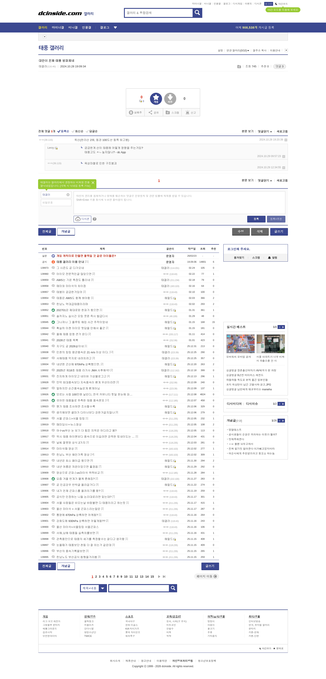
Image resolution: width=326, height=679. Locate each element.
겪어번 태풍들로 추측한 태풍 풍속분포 (78, 400)
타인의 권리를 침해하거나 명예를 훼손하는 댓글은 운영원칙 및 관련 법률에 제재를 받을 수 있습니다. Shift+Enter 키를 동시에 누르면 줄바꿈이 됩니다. (134, 197)
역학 (169, 636)
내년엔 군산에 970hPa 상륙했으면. (76, 364)
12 (136, 576)
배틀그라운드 (50, 628)
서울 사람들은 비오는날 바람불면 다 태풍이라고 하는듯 (88, 503)
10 (126, 576)
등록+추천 (276, 219)
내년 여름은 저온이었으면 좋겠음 (75, 466)
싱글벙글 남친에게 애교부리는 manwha (249, 389)
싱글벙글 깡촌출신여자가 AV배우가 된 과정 (251, 370)
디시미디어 (234, 404)
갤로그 (226, 3)
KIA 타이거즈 (132, 628)
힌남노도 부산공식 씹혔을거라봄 (74, 557)
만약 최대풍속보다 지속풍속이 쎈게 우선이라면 (83, 382)
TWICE (88, 636)
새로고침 (282, 131)
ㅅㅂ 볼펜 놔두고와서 (241, 444)
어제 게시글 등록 (255, 27)
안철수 (170, 628)
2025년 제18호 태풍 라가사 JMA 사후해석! (80, 370)
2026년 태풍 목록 (65, 340)
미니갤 (207, 3)
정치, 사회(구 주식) (177, 621)
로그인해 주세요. (238, 249)
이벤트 (248, 3)
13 (142, 576)
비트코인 (171, 625)
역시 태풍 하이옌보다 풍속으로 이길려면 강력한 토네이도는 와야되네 (93, 436)
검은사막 (47, 632)
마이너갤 (197, 3)
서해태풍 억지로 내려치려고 (71, 358)
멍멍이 (211, 621)
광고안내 (146, 660)
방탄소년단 (90, 632)
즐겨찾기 (239, 257)
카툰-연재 (254, 632)
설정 (220, 50)
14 (147, 576)
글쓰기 (278, 231)
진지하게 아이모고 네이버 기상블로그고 (79, 376)
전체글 (46, 231)
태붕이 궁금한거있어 (67, 292)
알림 (272, 257)
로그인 (268, 4)
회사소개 (115, 660)
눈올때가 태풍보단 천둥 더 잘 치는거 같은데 (81, 545)
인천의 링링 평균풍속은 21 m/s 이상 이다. (80, 352)
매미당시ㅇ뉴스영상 (67, 424)
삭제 (285, 140)
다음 (159, 576)
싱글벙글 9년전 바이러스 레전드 (245, 375)
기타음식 (212, 636)
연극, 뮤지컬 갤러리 (259, 625)
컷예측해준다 (236, 439)
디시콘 (258, 3)
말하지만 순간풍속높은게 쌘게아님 (76, 388)
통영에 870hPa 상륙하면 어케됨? (75, 515)
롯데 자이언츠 (132, 632)
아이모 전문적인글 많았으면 (71, 274)
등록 (256, 219)
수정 (241, 231)
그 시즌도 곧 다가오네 (68, 268)
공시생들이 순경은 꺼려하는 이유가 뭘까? (253, 434)
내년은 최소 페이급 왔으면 (71, 460)
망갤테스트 (235, 429)
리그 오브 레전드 (52, 621)
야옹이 (211, 625)
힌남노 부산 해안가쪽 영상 (71, 454)
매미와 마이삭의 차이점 (69, 286)
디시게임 (237, 3)
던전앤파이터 (50, 636)
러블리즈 (89, 625)
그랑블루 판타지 (51, 625)
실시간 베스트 (236, 327)
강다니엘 (89, 628)
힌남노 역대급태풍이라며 (70, 304)
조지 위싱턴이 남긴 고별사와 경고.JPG (248, 384)
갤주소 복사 (259, 50)
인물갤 (217, 3)
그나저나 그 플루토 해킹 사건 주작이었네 (80, 322)
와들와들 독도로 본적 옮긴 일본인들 (247, 379)
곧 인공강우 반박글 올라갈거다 (73, 484)
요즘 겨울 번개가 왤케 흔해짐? (73, 478)
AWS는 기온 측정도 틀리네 (71, 280)
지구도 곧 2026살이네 (68, 346)
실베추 (135, 112)
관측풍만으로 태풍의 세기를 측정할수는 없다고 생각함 (88, 539)
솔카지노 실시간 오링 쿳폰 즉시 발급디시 (80, 316)
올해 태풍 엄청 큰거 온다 (69, 334)
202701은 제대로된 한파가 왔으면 (75, 310)
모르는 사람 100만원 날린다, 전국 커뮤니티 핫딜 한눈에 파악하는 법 (93, 394)
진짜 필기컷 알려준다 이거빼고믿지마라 (252, 448)
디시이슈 (252, 404)
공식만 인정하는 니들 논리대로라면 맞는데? (81, 496)
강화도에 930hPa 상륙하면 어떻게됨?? (78, 521)
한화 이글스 (131, 625)
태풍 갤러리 (51, 48)
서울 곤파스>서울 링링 (68, 418)
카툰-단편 (254, 636)
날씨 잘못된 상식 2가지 (68, 442)
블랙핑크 (89, 621)
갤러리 (43, 27)
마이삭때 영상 (63, 448)
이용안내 (275, 50)
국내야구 (130, 621)
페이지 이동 (207, 576)
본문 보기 (248, 131)
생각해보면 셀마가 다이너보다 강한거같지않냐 (83, 412)
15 (152, 576)
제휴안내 (130, 660)
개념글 (65, 231)
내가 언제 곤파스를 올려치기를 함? (76, 490)
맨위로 (278, 648)
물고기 (211, 628)
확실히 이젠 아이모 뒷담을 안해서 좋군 (78, 328)
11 (131, 576)
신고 (191, 112)
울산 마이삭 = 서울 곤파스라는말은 (76, 509)
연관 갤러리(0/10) (238, 50)
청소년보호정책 (207, 660)
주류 (210, 632)
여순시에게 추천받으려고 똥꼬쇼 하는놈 (252, 453)
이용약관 (162, 660)
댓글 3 (280, 66)
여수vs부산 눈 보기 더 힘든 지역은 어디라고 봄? (84, 430)
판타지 (252, 628)
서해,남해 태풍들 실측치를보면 (73, 533)
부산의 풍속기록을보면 (68, 551)
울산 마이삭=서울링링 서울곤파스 (75, 527)
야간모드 (281, 4)
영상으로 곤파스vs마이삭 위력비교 (76, 472)
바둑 (169, 632)
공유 (154, 112)
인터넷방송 (255, 621)
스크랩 (239, 66)
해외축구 (130, 636)
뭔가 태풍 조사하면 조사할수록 (73, 406)
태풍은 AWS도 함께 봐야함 (71, 298)
